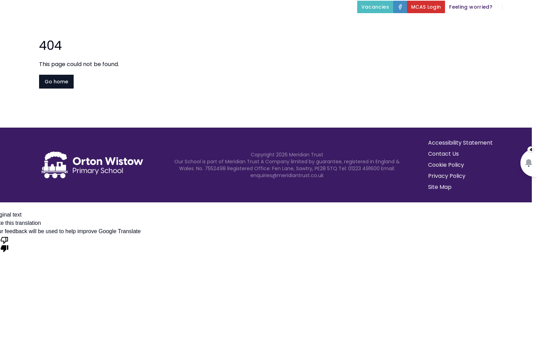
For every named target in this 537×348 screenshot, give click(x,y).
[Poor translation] (4, 244)
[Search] (511, 6)
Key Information (274, 22)
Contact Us (517, 22)
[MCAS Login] (426, 7)
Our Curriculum (340, 22)
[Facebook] (400, 7)
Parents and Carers (411, 22)
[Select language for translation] (525, 7)
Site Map (440, 187)
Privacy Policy (446, 176)
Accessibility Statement (460, 143)
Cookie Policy (446, 165)
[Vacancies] (375, 7)
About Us (216, 22)
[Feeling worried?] (471, 7)
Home (177, 22)
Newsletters (472, 22)
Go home (56, 81)
